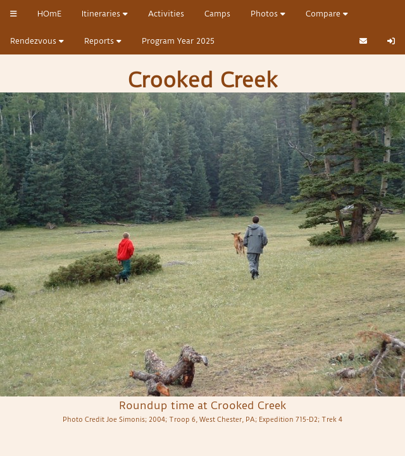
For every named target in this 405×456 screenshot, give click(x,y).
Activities (166, 13)
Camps (217, 13)
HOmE (49, 13)
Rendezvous (37, 41)
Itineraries (105, 13)
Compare (327, 13)
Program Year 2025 (178, 41)
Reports (103, 41)
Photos (268, 13)
